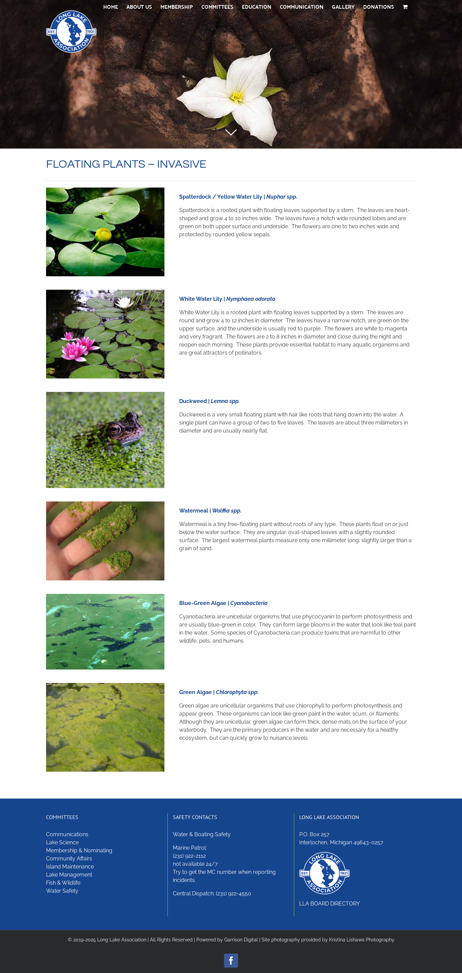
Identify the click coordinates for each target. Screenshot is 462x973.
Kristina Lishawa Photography (361, 939)
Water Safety (62, 891)
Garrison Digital (241, 939)
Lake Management (69, 874)
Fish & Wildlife (63, 883)
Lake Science (62, 842)
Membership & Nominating (79, 850)
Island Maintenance (70, 866)
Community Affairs (69, 858)
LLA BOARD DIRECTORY (329, 903)
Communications (67, 834)
